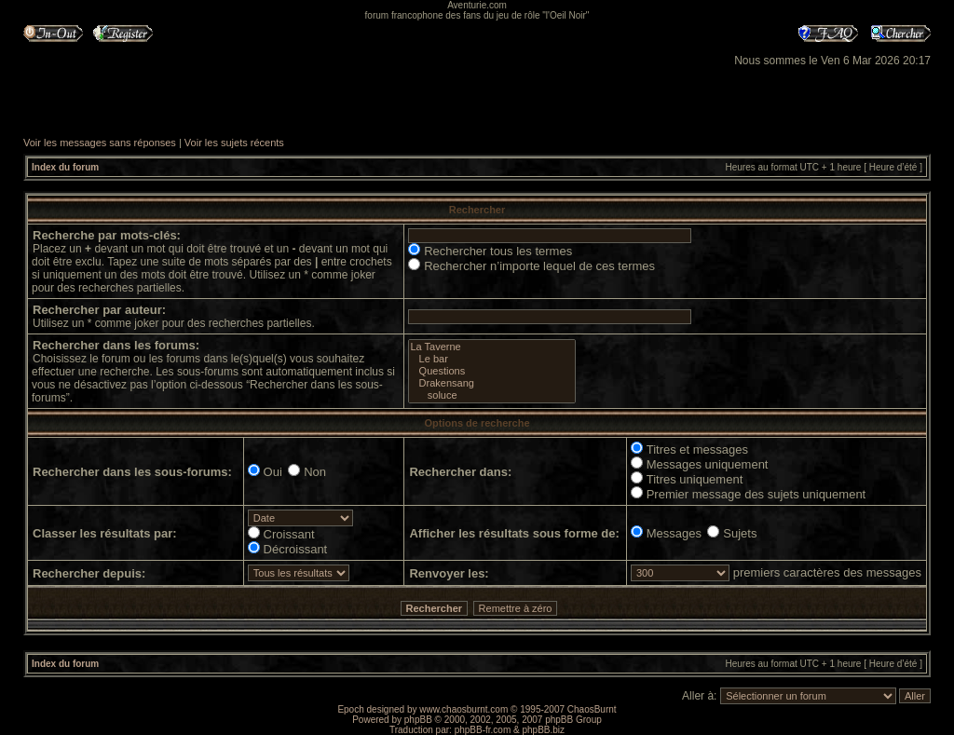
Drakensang (491, 383)
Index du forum (65, 167)
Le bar (491, 359)
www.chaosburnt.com (463, 709)
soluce (491, 395)
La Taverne (491, 347)
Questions (491, 371)
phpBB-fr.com (483, 730)
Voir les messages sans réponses (99, 142)
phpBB (418, 720)
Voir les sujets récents (234, 142)
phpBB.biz (543, 730)
